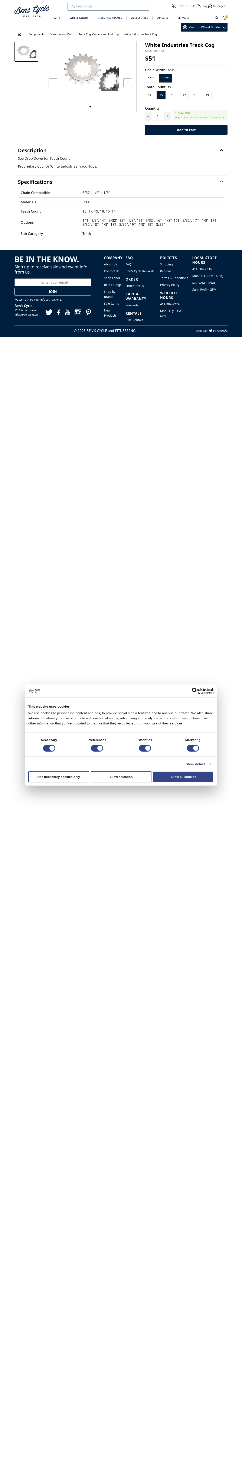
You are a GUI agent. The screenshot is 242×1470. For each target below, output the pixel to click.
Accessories (139, 18)
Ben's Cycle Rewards (139, 271)
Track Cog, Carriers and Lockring (99, 34)
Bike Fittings (112, 285)
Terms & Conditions (174, 278)
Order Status (134, 286)
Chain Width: (159, 70)
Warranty (132, 305)
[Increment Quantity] (167, 116)
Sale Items (111, 303)
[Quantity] (158, 116)
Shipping (166, 264)
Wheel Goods (79, 18)
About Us (110, 264)
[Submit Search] (73, 6)
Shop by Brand (109, 294)
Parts (56, 18)
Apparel (163, 18)
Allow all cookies (183, 777)
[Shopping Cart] (225, 18)
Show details (196, 764)
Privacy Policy (170, 285)
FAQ (128, 264)
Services (183, 18)
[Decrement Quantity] (148, 116)
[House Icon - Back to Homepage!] (20, 34)
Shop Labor (112, 278)
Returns (165, 271)
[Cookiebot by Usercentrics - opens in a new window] (195, 691)
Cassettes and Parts (61, 34)
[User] (216, 18)
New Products (110, 312)
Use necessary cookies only (58, 777)
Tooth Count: (158, 87)
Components (36, 34)
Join (53, 291)
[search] (105, 6)
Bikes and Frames (110, 18)
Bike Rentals (134, 320)
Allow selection (121, 777)
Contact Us (112, 271)
